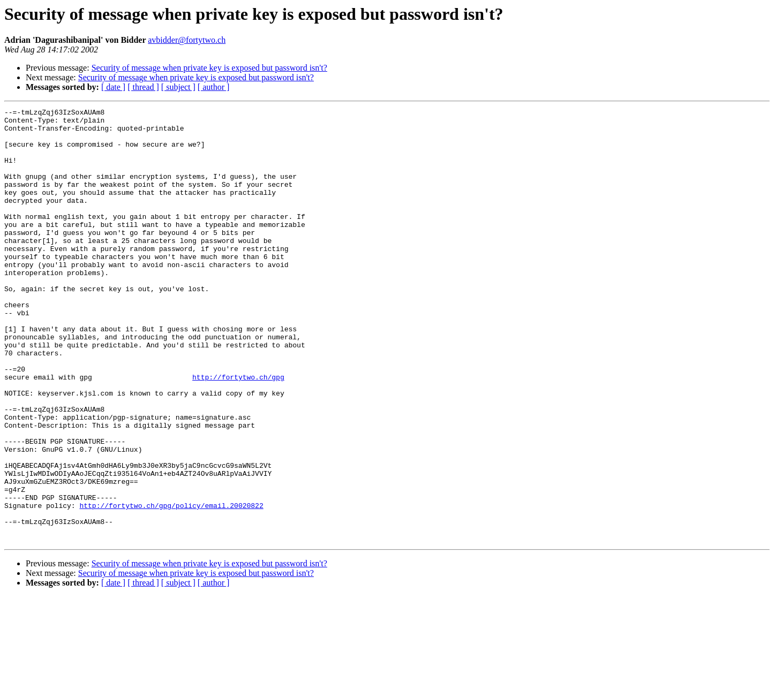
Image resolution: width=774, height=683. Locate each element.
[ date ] (113, 87)
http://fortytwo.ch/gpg (238, 431)
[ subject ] (178, 87)
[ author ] (214, 87)
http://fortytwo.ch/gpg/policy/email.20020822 (171, 585)
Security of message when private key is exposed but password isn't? (209, 67)
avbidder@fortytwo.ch (187, 39)
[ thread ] (143, 87)
